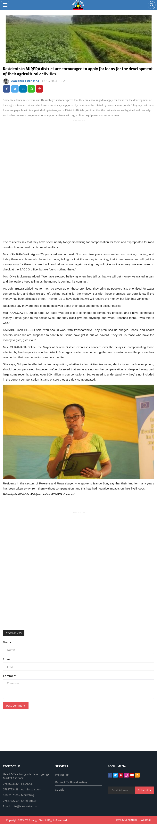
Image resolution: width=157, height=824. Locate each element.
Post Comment (15, 705)
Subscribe (144, 790)
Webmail (146, 819)
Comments (14, 633)
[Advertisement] (79, 149)
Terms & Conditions (125, 819)
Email (7, 659)
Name (7, 642)
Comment (10, 676)
